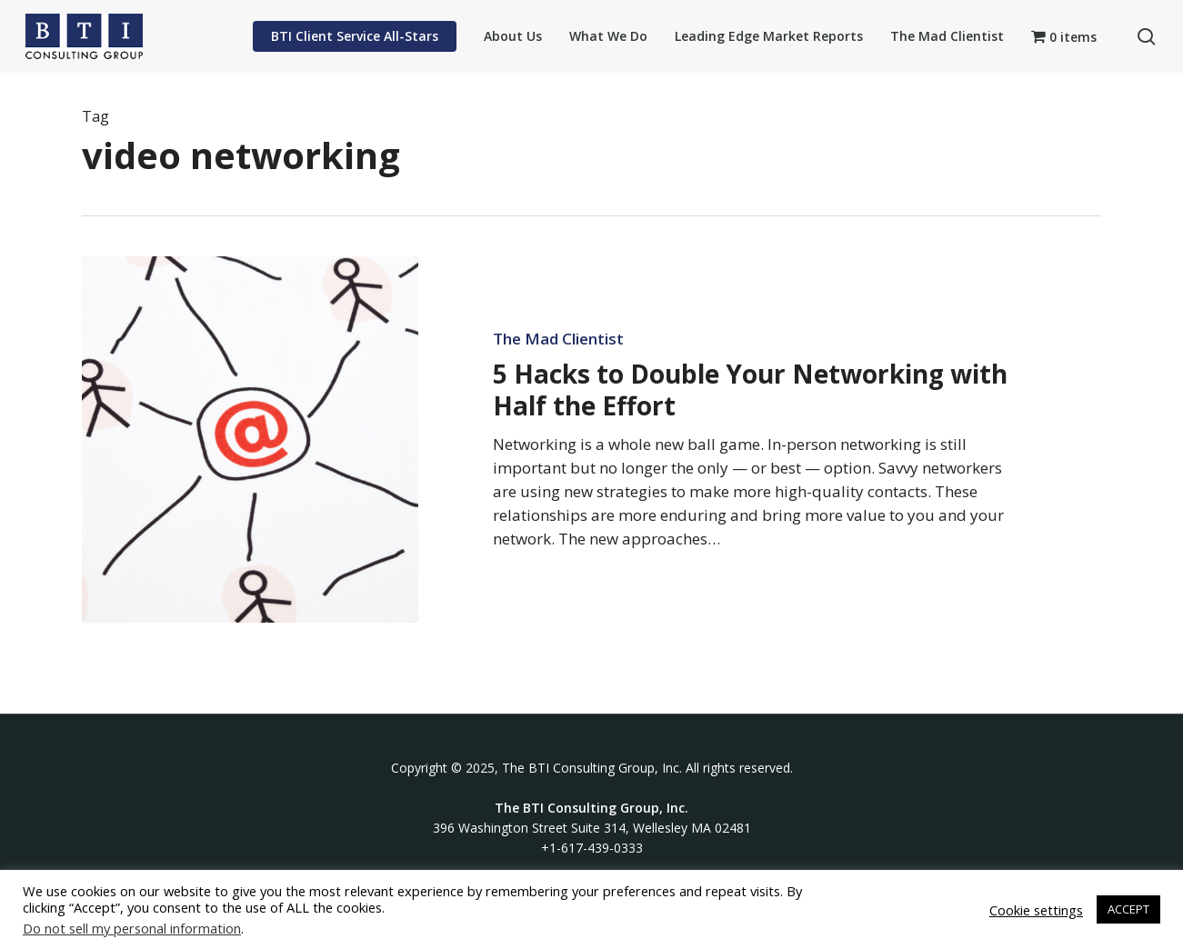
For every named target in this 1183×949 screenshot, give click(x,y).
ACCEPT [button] (1128, 909)
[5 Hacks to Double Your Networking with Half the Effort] (250, 439)
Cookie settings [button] (1036, 910)
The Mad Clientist (558, 339)
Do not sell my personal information (132, 928)
